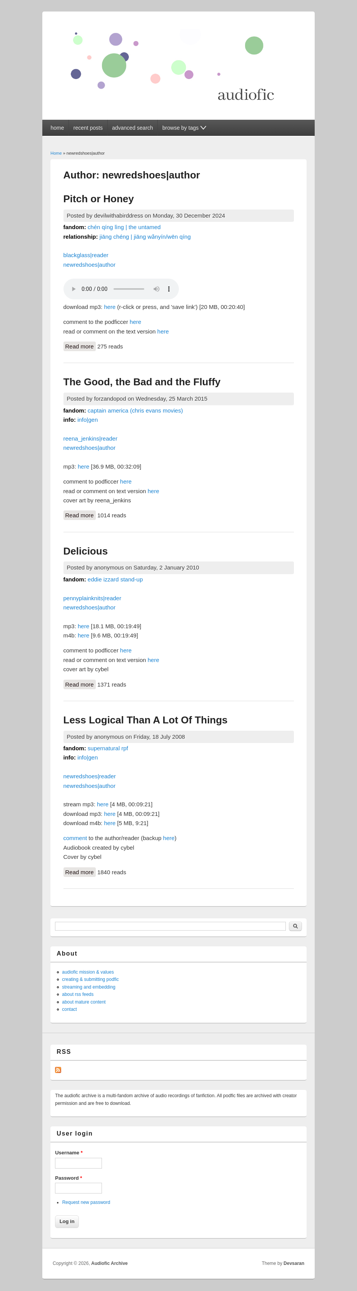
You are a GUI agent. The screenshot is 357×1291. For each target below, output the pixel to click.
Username (69, 1153)
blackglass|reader (85, 255)
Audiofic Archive (109, 1263)
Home (56, 153)
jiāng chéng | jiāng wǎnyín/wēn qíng (145, 236)
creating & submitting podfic (90, 979)
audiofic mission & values (88, 972)
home (57, 128)
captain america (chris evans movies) (135, 410)
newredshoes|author (89, 264)
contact (69, 1009)
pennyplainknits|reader (92, 598)
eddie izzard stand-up (115, 579)
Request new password (86, 1202)
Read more (80, 346)
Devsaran (294, 1263)
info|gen (87, 419)
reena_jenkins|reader (90, 438)
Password (68, 1178)
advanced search (132, 128)
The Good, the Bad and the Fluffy (142, 382)
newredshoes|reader (89, 776)
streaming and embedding (88, 987)
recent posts (88, 128)
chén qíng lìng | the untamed (124, 227)
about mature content (83, 1002)
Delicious (85, 551)
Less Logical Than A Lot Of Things (145, 720)
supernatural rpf (108, 748)
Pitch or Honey (98, 199)
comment (75, 838)
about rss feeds (77, 994)
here (109, 307)
